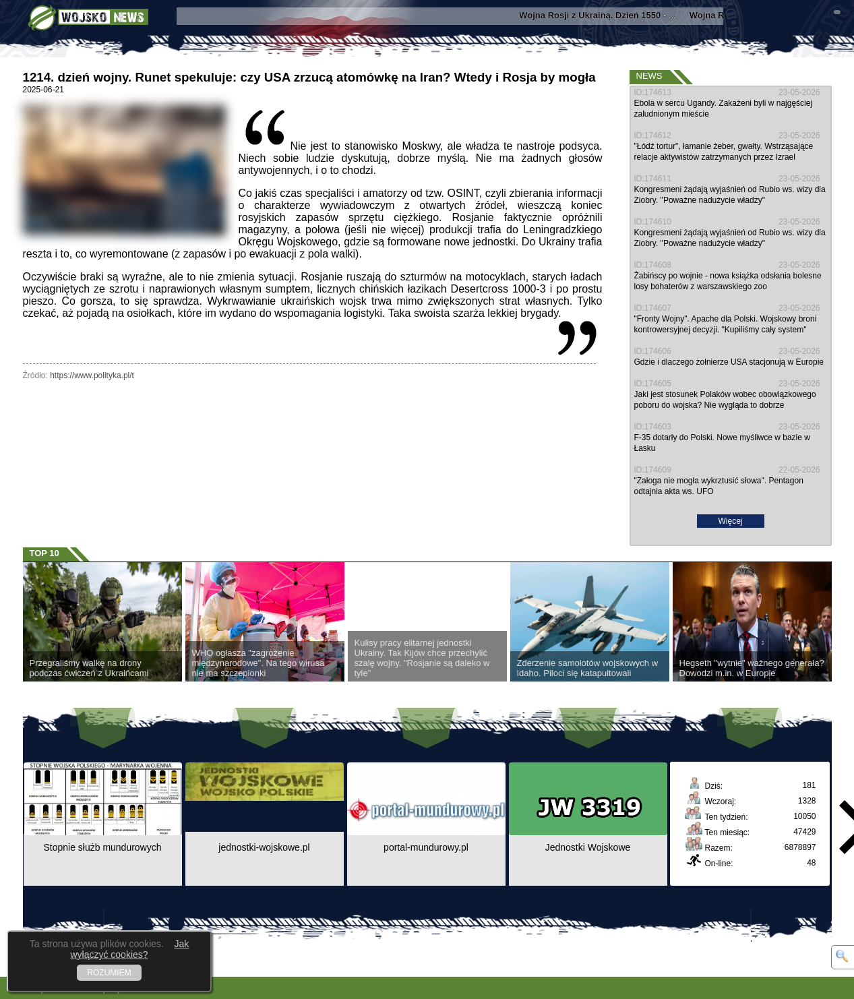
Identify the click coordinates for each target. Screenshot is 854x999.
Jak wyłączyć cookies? (129, 949)
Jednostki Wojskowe (588, 847)
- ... (605, 15)
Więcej (730, 521)
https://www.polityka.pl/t (92, 375)
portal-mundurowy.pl (426, 847)
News (649, 76)
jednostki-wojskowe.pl (263, 847)
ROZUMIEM (109, 972)
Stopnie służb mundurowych (102, 847)
